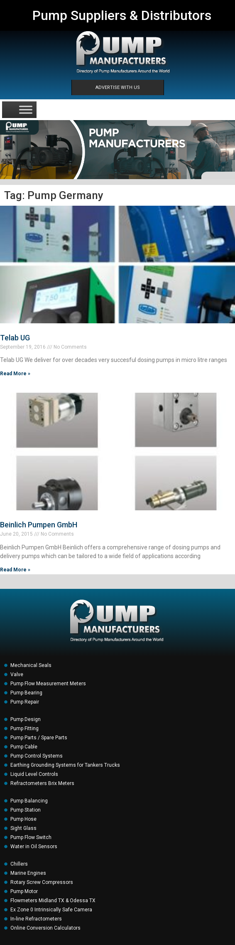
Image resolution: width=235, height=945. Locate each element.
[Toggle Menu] (25, 109)
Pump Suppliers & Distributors (121, 15)
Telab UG (15, 337)
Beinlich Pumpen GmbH (38, 524)
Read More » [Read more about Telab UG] (15, 374)
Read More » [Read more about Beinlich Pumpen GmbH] (15, 570)
